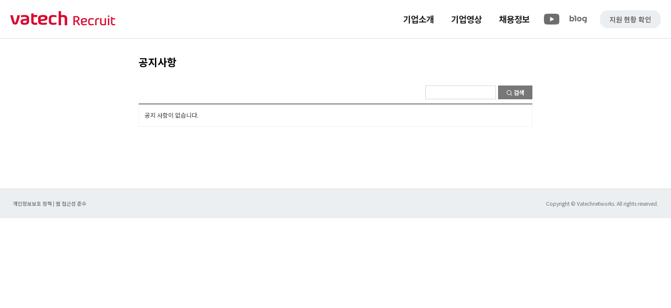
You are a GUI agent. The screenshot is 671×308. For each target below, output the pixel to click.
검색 (515, 92)
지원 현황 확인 (630, 19)
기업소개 (418, 19)
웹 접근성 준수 (71, 203)
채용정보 (514, 19)
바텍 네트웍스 (63, 19)
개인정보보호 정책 (33, 203)
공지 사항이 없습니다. (172, 115)
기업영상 (466, 19)
